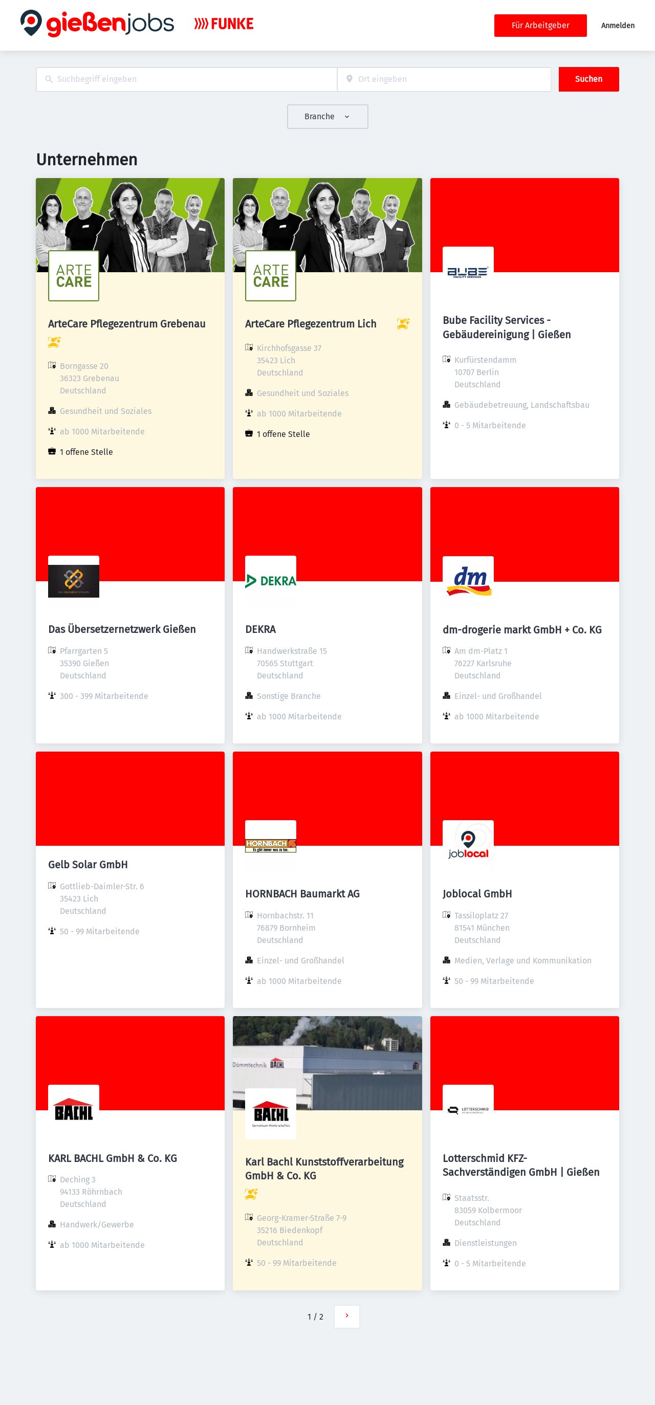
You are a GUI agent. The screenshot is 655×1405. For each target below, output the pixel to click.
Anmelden (618, 25)
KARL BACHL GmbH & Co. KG (112, 1158)
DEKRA (260, 629)
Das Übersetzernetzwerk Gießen (122, 629)
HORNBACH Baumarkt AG (302, 894)
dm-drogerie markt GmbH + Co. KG (522, 630)
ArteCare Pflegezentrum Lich (311, 324)
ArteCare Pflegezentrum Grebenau (127, 324)
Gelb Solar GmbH (88, 865)
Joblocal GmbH (477, 894)
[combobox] (186, 79)
